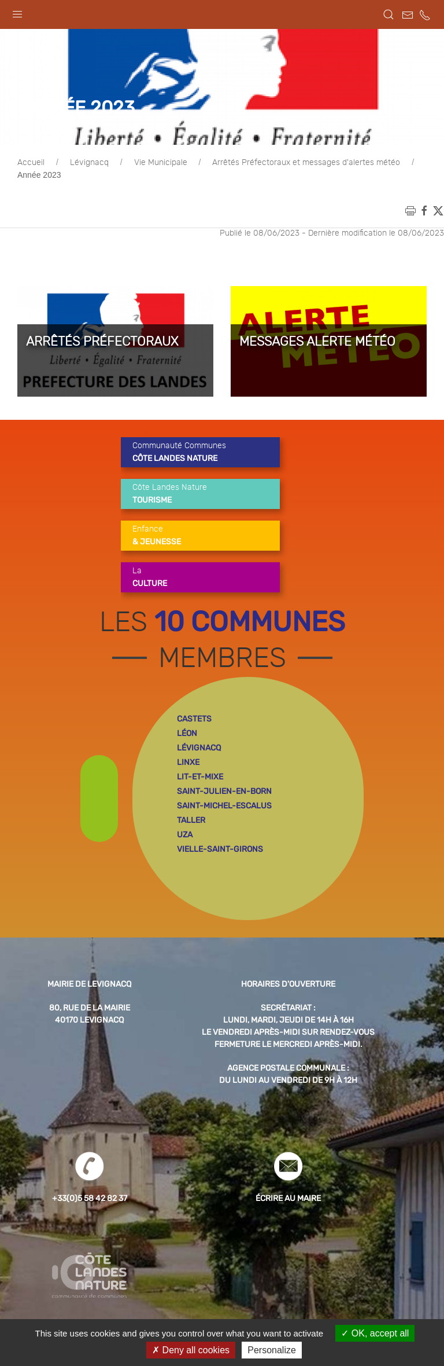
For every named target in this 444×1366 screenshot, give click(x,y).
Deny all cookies (191, 1350)
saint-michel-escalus (224, 806)
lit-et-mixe (200, 777)
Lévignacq (89, 163)
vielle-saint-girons (220, 849)
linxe (188, 762)
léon (187, 733)
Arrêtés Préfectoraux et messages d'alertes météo (306, 163)
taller (191, 820)
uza (185, 835)
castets (194, 719)
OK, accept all (375, 1333)
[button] (17, 11)
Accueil (31, 163)
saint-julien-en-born (224, 791)
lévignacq (199, 748)
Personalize (271, 1350)
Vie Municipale (160, 163)
